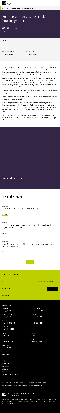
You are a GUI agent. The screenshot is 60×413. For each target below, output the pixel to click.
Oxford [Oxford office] (33, 321)
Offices (4, 361)
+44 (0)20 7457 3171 (11, 57)
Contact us (52, 289)
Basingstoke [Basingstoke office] (36, 309)
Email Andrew (9, 55)
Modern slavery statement (20, 385)
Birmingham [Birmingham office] (7, 315)
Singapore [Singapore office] (6, 346)
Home (3, 8)
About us (5, 369)
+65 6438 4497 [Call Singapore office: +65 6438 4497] (6, 348)
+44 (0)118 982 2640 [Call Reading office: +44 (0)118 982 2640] (8, 329)
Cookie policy (22, 382)
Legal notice (5, 382)
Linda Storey (30, 51)
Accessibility (30, 382)
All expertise (6, 366)
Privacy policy (14, 382)
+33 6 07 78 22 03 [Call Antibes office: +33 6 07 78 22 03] (7, 336)
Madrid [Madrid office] (33, 334)
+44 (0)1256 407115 (35, 57)
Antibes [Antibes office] (5, 334)
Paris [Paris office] (4, 340)
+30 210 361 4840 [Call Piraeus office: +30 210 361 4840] (36, 342)
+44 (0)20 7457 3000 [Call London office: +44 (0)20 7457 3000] (8, 311)
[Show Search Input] (52, 3)
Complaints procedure (41, 382)
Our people (5, 364)
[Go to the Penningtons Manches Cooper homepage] (7, 3)
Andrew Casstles (8, 51)
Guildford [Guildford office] (6, 321)
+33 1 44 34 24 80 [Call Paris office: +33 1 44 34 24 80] (7, 342)
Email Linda (33, 55)
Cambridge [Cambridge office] (35, 315)
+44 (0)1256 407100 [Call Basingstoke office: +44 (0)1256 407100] (37, 311)
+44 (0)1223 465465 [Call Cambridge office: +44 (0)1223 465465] (37, 317)
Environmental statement (35, 385)
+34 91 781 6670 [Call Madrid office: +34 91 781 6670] (36, 336)
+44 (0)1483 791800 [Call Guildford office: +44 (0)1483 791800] (8, 323)
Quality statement (7, 385)
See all (30, 262)
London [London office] (5, 309)
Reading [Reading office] (5, 327)
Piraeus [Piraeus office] (34, 340)
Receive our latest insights (48, 281)
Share (5, 32)
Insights (8, 8)
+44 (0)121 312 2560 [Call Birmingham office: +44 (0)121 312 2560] (8, 317)
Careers (4, 372)
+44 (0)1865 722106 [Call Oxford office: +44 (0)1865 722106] (37, 323)
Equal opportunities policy (10, 374)
